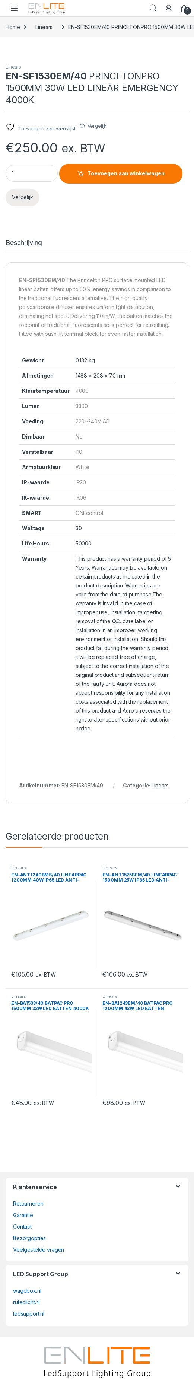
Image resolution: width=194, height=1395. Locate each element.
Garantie (23, 1215)
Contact (22, 1226)
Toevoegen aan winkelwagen (126, 173)
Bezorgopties (29, 1238)
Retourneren (28, 1203)
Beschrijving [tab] (24, 242)
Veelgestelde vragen (38, 1249)
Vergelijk (97, 126)
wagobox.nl (27, 1290)
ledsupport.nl (28, 1313)
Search (153, 8)
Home (13, 27)
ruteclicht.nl (26, 1302)
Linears (44, 27)
